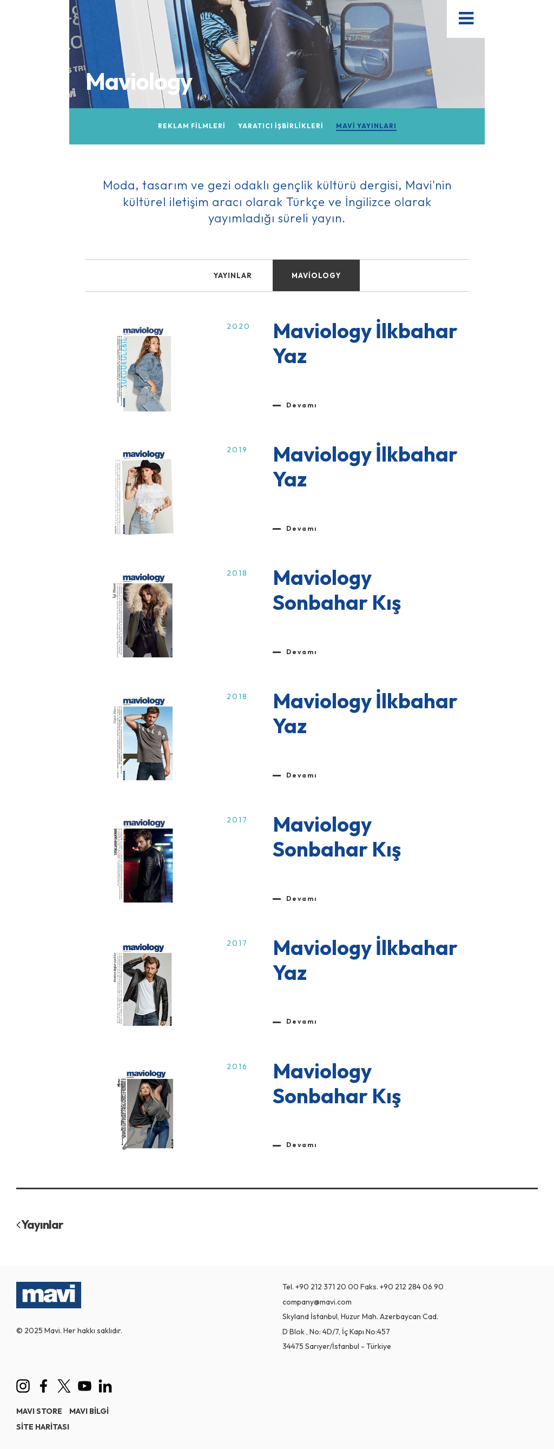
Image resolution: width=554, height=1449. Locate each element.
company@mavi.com (317, 1302)
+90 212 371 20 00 (327, 1287)
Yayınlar (39, 1224)
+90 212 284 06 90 (412, 1287)
